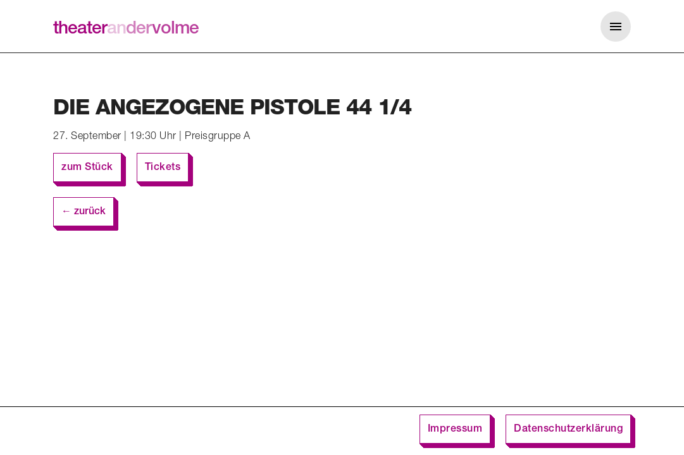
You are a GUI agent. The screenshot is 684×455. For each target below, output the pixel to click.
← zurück (83, 212)
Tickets (163, 168)
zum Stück (87, 168)
